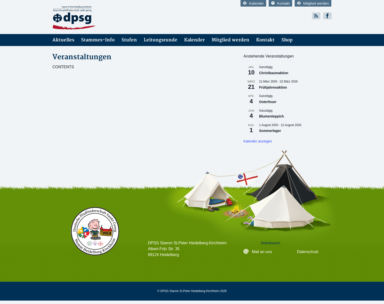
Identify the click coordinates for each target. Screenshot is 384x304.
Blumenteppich (271, 116)
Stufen (129, 40)
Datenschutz (308, 252)
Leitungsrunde (160, 40)
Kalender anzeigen (257, 141)
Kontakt (280, 3)
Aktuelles (63, 40)
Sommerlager (270, 131)
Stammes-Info (98, 40)
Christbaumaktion (273, 73)
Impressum (270, 243)
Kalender (253, 3)
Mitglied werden (313, 3)
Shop (287, 40)
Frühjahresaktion (273, 87)
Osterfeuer (267, 102)
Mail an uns (262, 252)
